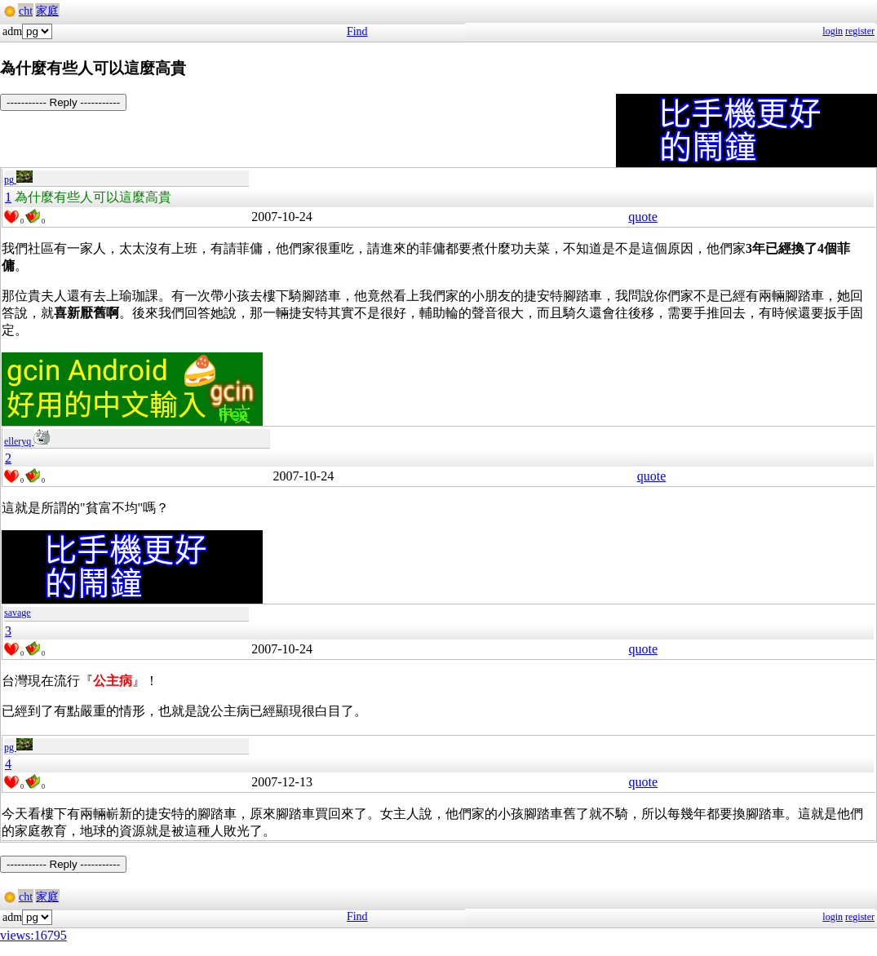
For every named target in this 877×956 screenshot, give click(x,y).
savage (17, 612)
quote (643, 217)
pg (18, 179)
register (860, 31)
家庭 (47, 11)
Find (357, 31)
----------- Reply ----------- (63, 102)
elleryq (27, 441)
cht (26, 11)
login (832, 31)
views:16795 (33, 935)
